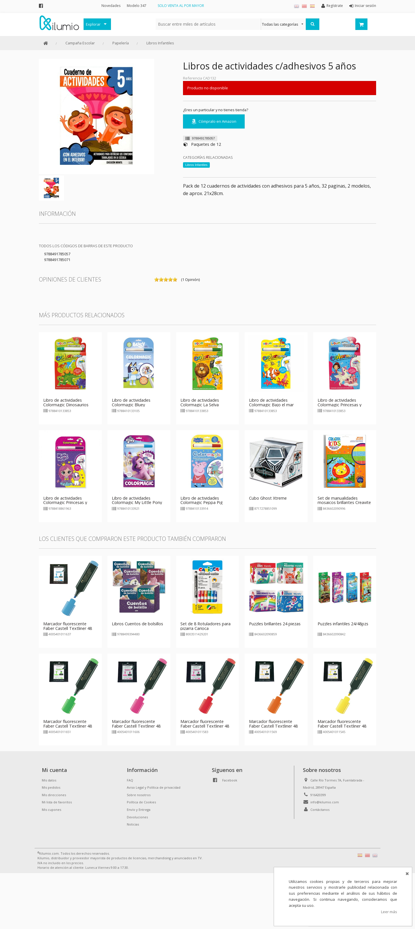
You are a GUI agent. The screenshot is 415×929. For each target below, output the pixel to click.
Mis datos (49, 780)
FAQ (130, 780)
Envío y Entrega (138, 809)
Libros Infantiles (160, 43)
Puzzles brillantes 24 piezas (275, 623)
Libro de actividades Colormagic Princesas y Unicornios (339, 404)
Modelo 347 (136, 5)
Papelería (120, 43)
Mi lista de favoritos (57, 802)
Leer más (389, 911)
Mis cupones (51, 809)
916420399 (318, 795)
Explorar (93, 24)
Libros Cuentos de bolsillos (137, 623)
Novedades (110, 5)
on (156, 279)
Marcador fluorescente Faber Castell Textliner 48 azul (67, 628)
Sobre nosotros (138, 795)
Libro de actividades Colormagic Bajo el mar (271, 402)
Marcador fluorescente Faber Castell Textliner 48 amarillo (342, 726)
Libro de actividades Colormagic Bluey (131, 402)
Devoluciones (137, 817)
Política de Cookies (141, 802)
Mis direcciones (54, 795)
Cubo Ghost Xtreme (268, 498)
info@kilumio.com (324, 802)
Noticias (133, 824)
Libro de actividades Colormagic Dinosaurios (65, 402)
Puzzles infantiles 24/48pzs (343, 623)
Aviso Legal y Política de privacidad (153, 787)
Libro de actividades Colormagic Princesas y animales (65, 502)
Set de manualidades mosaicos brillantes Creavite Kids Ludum (344, 502)
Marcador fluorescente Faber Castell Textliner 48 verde (67, 726)
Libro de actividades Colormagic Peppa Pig (201, 500)
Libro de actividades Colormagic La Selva (199, 402)
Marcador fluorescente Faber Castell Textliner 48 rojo (204, 726)
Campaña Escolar (80, 43)
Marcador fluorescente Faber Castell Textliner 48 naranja (273, 726)
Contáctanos (319, 809)
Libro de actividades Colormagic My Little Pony (137, 500)
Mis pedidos (51, 787)
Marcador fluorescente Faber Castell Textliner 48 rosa (136, 726)
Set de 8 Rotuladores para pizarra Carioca (205, 626)
